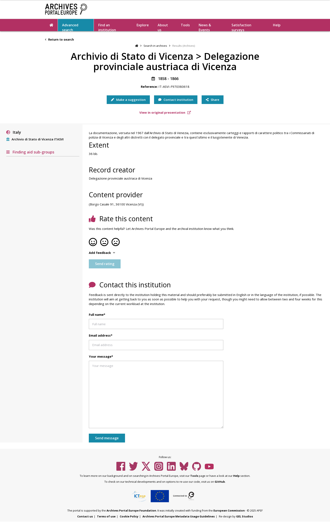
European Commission (229, 510)
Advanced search (70, 27)
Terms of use (106, 516)
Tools (185, 25)
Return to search (59, 39)
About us (163, 27)
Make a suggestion (128, 99)
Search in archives (155, 46)
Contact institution (175, 99)
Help (277, 25)
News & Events (205, 27)
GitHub (220, 482)
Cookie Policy (129, 516)
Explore (143, 25)
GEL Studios (244, 516)
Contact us (85, 516)
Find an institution (107, 27)
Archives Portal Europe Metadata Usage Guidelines (178, 516)
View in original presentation (165, 112)
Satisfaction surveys (241, 27)
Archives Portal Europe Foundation (131, 510)
